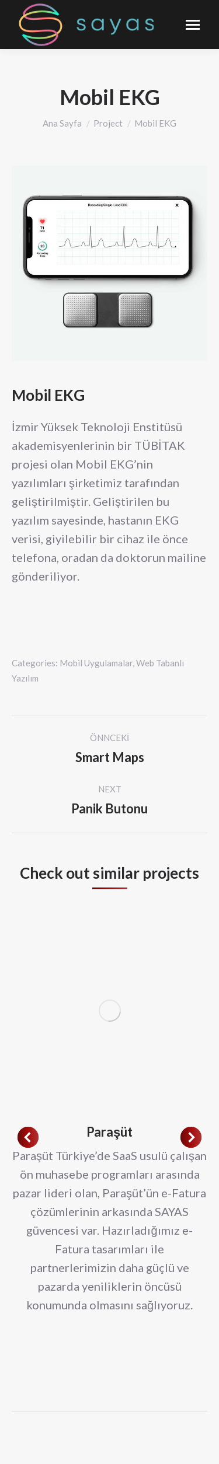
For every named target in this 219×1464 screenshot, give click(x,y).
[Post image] (109, 1010)
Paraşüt (109, 1132)
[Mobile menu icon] (192, 25)
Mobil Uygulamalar (96, 663)
